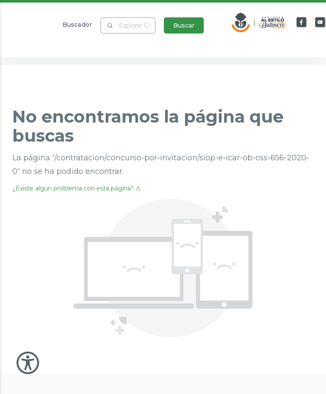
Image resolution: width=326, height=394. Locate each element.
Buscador (77, 24)
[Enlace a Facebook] (301, 22)
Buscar (183, 25)
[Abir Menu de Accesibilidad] (27, 362)
